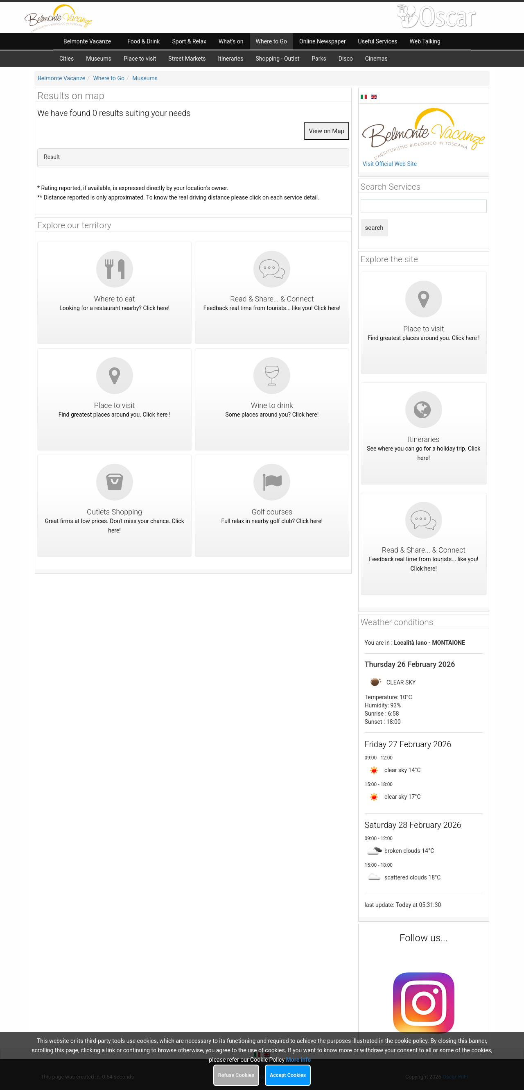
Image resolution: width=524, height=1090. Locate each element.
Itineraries (231, 58)
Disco (346, 58)
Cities (66, 58)
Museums (98, 58)
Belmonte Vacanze (61, 78)
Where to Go (108, 78)
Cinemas (376, 58)
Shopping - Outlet (277, 58)
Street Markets (187, 58)
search (374, 227)
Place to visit (140, 58)
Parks (319, 58)
